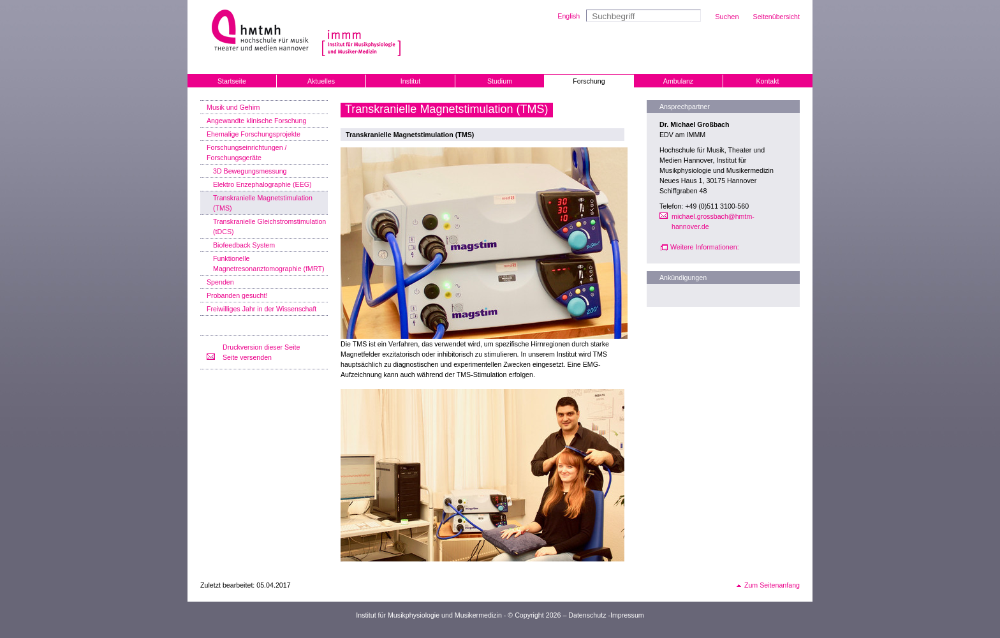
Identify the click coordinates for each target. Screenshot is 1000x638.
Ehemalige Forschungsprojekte (253, 134)
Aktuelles (321, 81)
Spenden (220, 282)
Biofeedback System (244, 245)
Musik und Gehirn (233, 107)
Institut (410, 81)
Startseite (231, 81)
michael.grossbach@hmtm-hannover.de (713, 221)
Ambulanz (678, 81)
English (568, 16)
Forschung (589, 81)
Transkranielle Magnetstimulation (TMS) (262, 203)
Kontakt (767, 81)
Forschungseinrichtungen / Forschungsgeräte (247, 152)
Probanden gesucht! (237, 295)
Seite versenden (247, 357)
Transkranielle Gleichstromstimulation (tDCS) (269, 226)
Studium (499, 81)
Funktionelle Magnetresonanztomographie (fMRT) (269, 263)
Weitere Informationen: (704, 247)
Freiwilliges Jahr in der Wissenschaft (261, 309)
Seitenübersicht (776, 16)
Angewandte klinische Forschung (256, 120)
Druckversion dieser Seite (261, 347)
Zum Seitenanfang (772, 585)
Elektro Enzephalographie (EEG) (262, 184)
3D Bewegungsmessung (250, 171)
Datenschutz (587, 615)
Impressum (627, 615)
